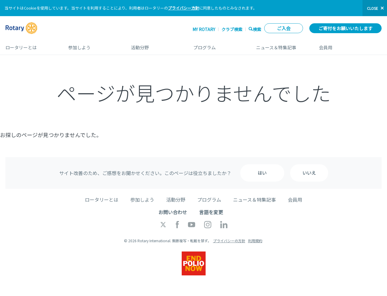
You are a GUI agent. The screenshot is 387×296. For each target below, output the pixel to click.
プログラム (218, 45)
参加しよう (93, 45)
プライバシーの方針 (229, 240)
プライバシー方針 (183, 8)
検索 (257, 29)
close (372, 8)
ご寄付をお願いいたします (345, 28)
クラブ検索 (231, 29)
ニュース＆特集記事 (281, 45)
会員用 (350, 45)
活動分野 (156, 45)
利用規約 (255, 240)
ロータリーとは (30, 45)
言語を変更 (211, 212)
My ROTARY (203, 29)
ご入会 (283, 28)
